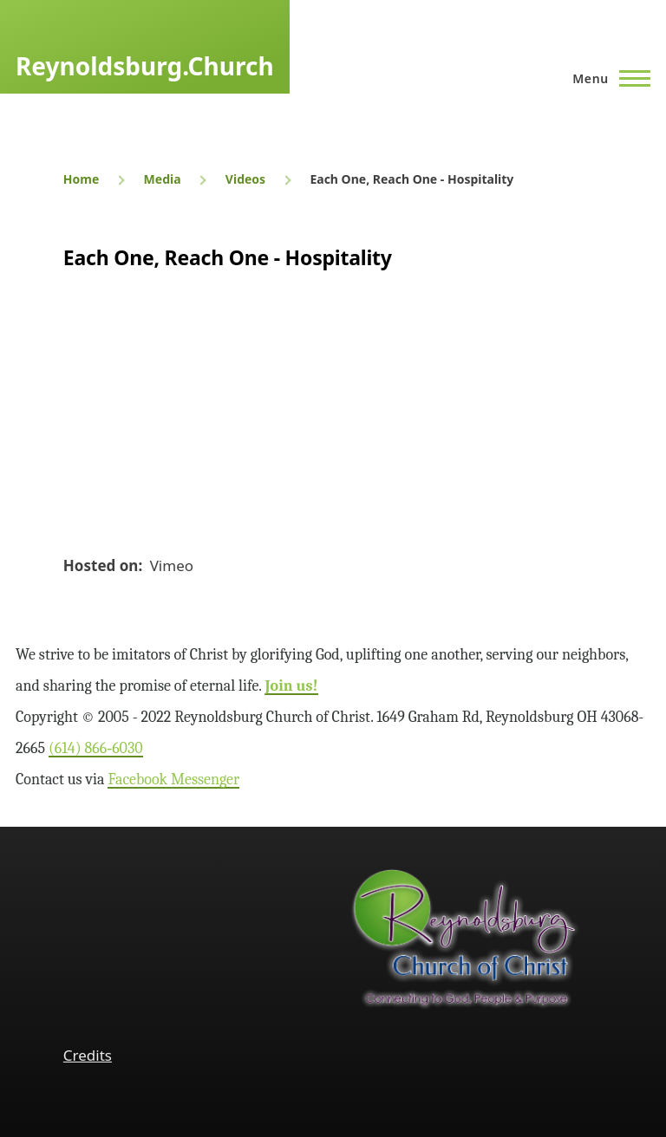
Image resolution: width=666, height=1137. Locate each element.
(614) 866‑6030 (96, 748)
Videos (245, 179)
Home (81, 179)
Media (162, 179)
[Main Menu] (606, 78)
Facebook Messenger (173, 779)
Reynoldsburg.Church (145, 65)
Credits (87, 1055)
